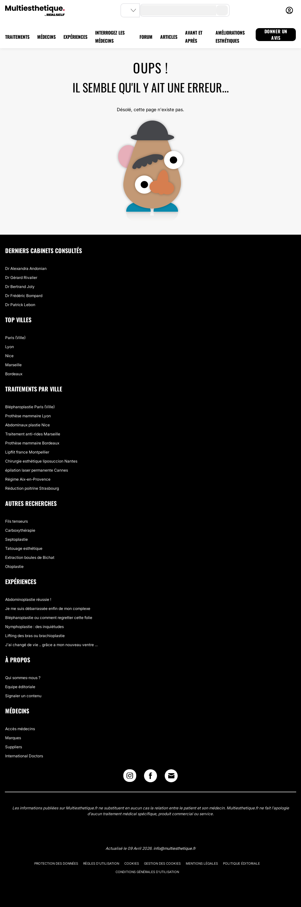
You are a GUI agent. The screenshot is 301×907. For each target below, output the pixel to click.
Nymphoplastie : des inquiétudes (34, 626)
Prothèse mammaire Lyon (28, 415)
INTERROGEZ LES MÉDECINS (110, 36)
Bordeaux (13, 373)
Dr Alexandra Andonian (26, 268)
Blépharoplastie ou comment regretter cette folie (48, 617)
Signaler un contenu (23, 695)
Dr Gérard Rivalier (21, 277)
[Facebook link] (150, 777)
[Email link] (171, 775)
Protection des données (56, 863)
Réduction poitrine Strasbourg (32, 488)
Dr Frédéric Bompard (23, 295)
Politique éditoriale (241, 863)
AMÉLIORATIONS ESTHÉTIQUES (230, 36)
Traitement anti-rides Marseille (32, 434)
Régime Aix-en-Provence (27, 479)
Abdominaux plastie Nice (27, 424)
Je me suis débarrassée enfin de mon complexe (47, 608)
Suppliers (13, 746)
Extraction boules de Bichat (29, 557)
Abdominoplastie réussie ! (28, 599)
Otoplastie (14, 566)
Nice (9, 355)
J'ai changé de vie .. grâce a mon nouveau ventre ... (51, 644)
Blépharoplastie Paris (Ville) (30, 406)
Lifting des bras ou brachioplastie (35, 635)
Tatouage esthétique (23, 548)
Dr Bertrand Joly (20, 286)
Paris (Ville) (15, 337)
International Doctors (24, 755)
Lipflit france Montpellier (27, 452)
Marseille (13, 364)
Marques (13, 737)
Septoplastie (16, 539)
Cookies (131, 863)
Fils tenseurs (16, 521)
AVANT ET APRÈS (193, 36)
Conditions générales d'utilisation (147, 872)
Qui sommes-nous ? (22, 677)
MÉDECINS (46, 36)
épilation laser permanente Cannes (36, 470)
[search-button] (222, 10)
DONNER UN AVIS (275, 34)
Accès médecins (20, 728)
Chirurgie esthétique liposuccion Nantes (41, 461)
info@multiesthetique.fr (174, 848)
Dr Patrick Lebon (20, 304)
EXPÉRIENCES (75, 36)
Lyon (9, 346)
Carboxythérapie (20, 530)
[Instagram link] (129, 777)
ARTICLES (168, 36)
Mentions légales (202, 863)
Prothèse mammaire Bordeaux (32, 443)
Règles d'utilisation (101, 863)
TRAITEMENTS (17, 36)
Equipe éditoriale (20, 686)
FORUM (145, 36)
